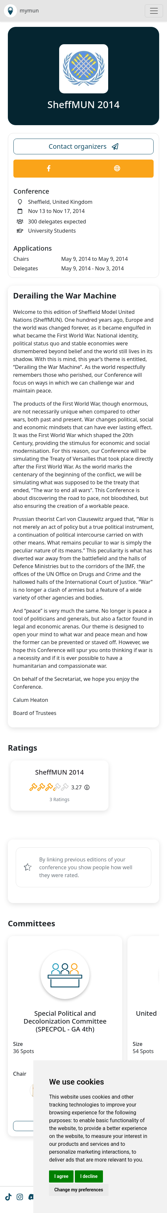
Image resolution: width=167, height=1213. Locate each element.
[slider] (49, 787)
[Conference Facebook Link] (48, 168)
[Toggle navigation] (154, 10)
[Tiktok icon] (8, 1197)
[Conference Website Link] (117, 168)
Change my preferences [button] (78, 1189)
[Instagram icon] (20, 1197)
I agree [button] (61, 1176)
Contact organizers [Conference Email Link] (83, 146)
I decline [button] (88, 1176)
